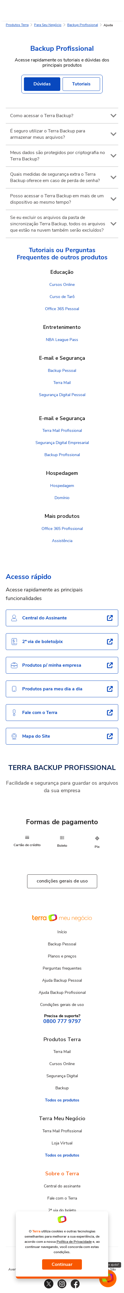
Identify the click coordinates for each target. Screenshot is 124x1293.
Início (62, 932)
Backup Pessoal (62, 370)
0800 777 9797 (62, 1021)
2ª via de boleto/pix (37, 641)
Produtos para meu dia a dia (46, 688)
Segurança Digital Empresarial (62, 442)
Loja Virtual (62, 1143)
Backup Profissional (82, 25)
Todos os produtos (62, 1100)
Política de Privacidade (74, 1241)
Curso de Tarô (62, 296)
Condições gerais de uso (62, 1004)
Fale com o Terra (34, 712)
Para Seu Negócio (47, 25)
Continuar (62, 1264)
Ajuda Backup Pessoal (62, 980)
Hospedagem (62, 485)
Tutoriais (81, 84)
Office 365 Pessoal (62, 309)
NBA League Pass (62, 339)
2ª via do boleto (62, 1210)
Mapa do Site (30, 736)
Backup (62, 1088)
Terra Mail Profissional (62, 430)
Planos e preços (62, 956)
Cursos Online (62, 284)
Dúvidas (42, 84)
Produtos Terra (17, 25)
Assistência (62, 541)
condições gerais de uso (62, 881)
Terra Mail (62, 382)
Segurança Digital (62, 1076)
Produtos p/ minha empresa (46, 665)
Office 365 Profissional (62, 528)
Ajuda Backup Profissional (62, 992)
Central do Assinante (39, 617)
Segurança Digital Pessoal (62, 395)
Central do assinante (62, 1186)
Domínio (62, 498)
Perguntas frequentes (62, 968)
